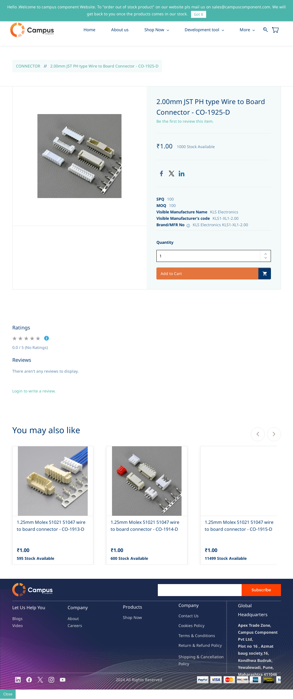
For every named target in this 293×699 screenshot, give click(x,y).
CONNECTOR (28, 66)
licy (201, 626)
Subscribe (261, 590)
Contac (184, 616)
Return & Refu (191, 645)
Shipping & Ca (191, 657)
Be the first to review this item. (185, 121)
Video (17, 626)
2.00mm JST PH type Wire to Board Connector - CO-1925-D (104, 66)
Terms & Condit (192, 635)
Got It (198, 14)
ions (211, 635)
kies (189, 626)
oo (183, 626)
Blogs (17, 618)
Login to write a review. (34, 391)
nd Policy (213, 645)
